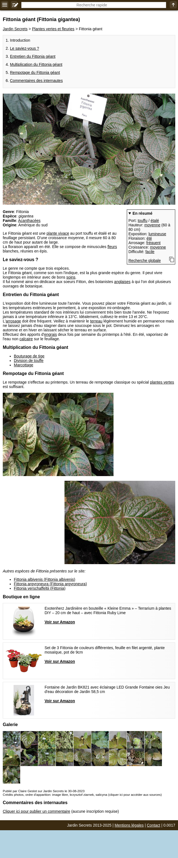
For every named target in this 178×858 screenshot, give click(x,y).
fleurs (112, 246)
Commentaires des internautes (36, 80)
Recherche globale (144, 260)
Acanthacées (29, 220)
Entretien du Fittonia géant (32, 56)
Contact (153, 825)
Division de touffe (28, 360)
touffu (142, 220)
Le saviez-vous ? (24, 48)
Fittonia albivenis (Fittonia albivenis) (44, 579)
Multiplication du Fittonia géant (36, 64)
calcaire (26, 339)
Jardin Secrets (15, 29)
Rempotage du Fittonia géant (35, 72)
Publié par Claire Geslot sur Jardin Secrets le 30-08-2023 (43, 791)
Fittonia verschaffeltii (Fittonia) (39, 588)
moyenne (153, 225)
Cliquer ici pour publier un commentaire (36, 811)
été (149, 238)
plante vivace (58, 233)
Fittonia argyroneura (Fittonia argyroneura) (50, 584)
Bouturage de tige (29, 356)
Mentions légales (129, 825)
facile (149, 251)
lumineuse (157, 234)
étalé (155, 220)
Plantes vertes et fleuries (53, 29)
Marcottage (23, 365)
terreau (96, 321)
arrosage (13, 321)
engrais (50, 334)
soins (71, 277)
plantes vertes (162, 382)
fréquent (153, 243)
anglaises (122, 281)
